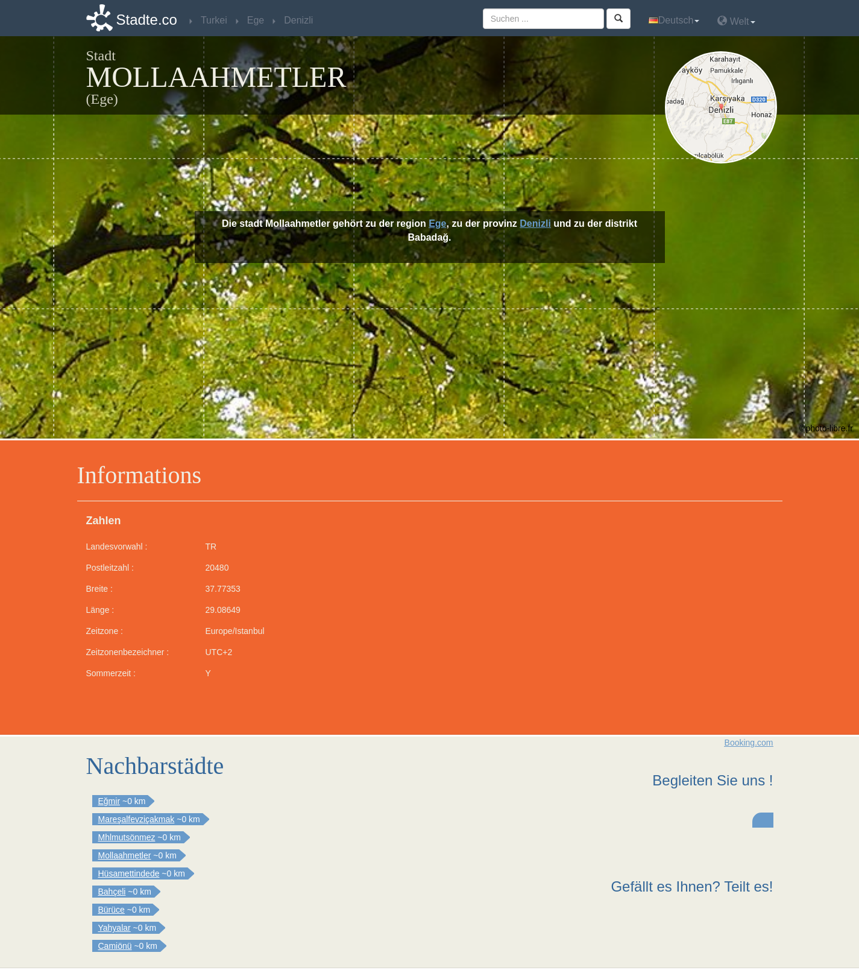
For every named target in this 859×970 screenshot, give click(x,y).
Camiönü (115, 946)
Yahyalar (114, 928)
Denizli (535, 223)
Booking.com (749, 742)
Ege (437, 223)
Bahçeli (112, 891)
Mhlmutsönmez (127, 837)
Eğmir (109, 801)
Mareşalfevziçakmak (136, 819)
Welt (736, 21)
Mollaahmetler (124, 855)
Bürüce (111, 910)
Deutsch (674, 20)
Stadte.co (146, 19)
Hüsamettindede (129, 873)
